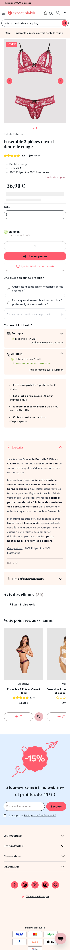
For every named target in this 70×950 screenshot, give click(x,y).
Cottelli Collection (14, 134)
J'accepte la (32, 779)
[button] (45, 13)
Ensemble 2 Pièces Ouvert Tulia (23, 654)
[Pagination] (33, 128)
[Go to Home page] (21, 13)
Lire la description (56, 177)
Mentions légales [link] (35, 928)
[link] (51, 13)
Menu (8, 33)
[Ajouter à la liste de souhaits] (35, 266)
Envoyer (56, 770)
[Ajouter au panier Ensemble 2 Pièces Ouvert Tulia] (18, 680)
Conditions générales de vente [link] (35, 935)
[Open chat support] (60, 938)
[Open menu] (3, 13)
